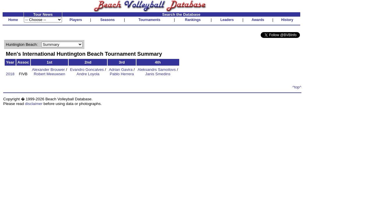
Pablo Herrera (122, 74)
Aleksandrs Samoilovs (157, 69)
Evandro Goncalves (87, 69)
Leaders (227, 20)
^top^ (296, 87)
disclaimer (33, 104)
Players (76, 20)
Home (13, 20)
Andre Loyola (88, 74)
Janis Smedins (157, 74)
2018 (10, 74)
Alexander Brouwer (48, 69)
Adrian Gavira (121, 69)
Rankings (193, 20)
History (287, 20)
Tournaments (149, 20)
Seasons (107, 20)
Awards (258, 20)
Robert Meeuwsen (49, 74)
